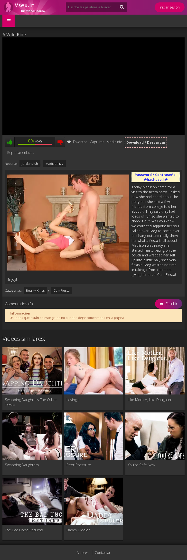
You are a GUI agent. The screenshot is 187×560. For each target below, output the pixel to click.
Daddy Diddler (78, 529)
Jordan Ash (30, 163)
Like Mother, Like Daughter (150, 399)
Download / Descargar (145, 142)
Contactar (102, 552)
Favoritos (77, 142)
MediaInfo (114, 142)
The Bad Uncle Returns (24, 529)
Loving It (73, 399)
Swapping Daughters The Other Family (31, 402)
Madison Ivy (54, 163)
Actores (83, 552)
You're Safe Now (141, 464)
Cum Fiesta (62, 290)
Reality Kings (35, 290)
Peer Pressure (78, 464)
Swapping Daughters (22, 464)
